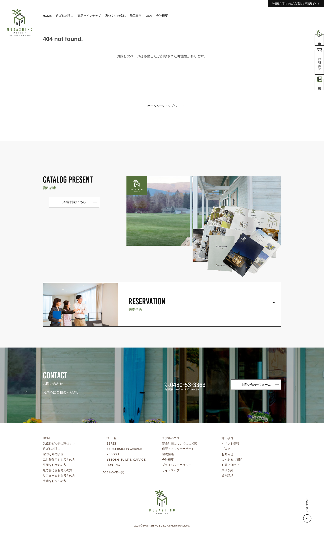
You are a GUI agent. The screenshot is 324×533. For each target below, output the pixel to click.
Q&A (149, 15)
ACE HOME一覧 (113, 472)
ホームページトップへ (162, 105)
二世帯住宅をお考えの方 (59, 459)
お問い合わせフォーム (256, 384)
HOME (47, 15)
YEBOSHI (113, 454)
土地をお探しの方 (54, 481)
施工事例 (136, 15)
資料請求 (227, 475)
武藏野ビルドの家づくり (59, 443)
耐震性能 (168, 454)
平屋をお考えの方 (54, 465)
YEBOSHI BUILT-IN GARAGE (126, 459)
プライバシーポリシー (176, 465)
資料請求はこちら (74, 202)
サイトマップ (171, 470)
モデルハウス (171, 438)
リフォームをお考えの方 (59, 475)
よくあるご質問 (232, 459)
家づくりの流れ (115, 15)
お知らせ (227, 454)
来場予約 (227, 470)
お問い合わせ (230, 465)
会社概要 (162, 15)
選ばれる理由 (64, 15)
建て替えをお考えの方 (57, 470)
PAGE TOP (307, 505)
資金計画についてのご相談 (179, 443)
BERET (111, 443)
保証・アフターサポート (178, 448)
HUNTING (113, 465)
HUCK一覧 (109, 438)
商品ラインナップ (89, 15)
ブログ (226, 448)
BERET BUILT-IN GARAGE (124, 448)
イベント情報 (230, 443)
